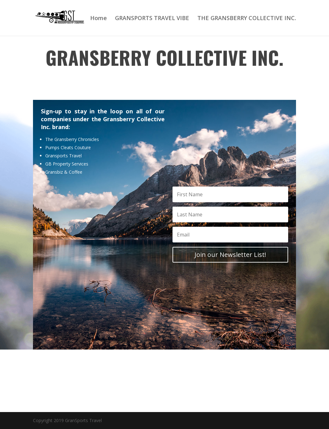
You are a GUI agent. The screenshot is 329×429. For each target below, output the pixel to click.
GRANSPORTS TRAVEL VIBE (152, 19)
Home (98, 19)
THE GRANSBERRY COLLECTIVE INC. (246, 19)
